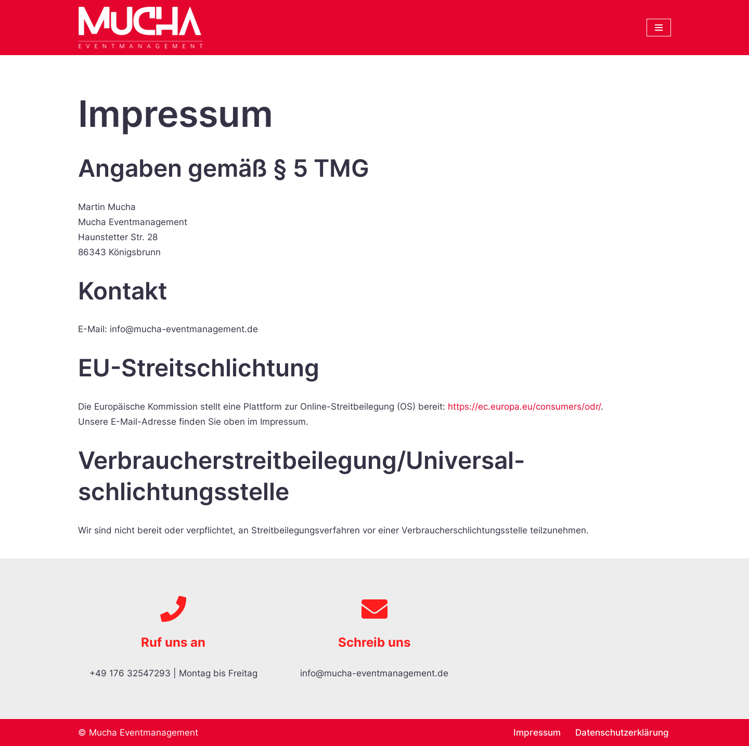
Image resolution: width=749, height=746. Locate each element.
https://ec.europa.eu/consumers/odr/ (524, 406)
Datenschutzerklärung (622, 732)
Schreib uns (374, 642)
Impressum (537, 732)
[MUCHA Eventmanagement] (143, 27)
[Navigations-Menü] (659, 27)
